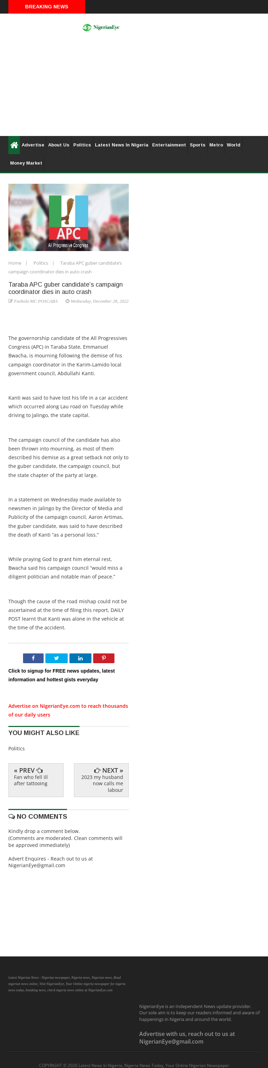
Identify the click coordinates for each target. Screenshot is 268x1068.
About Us (58, 144)
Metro (216, 144)
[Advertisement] (134, 87)
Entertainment (169, 144)
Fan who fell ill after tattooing (31, 780)
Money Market (26, 163)
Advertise (33, 144)
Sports (198, 144)
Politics (82, 144)
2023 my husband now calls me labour (102, 783)
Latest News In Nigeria (121, 144)
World (233, 144)
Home (15, 263)
